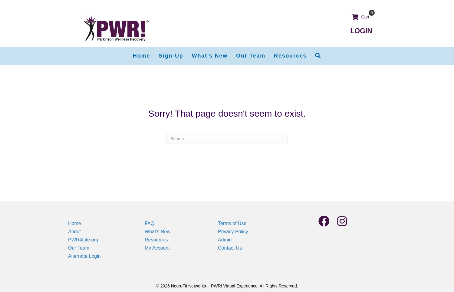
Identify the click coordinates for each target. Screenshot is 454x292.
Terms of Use (232, 223)
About (74, 231)
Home (74, 223)
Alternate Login (84, 256)
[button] (318, 56)
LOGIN (361, 31)
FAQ (149, 223)
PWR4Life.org (83, 239)
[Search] (227, 139)
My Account (157, 248)
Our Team (78, 248)
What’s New (157, 231)
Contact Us (230, 248)
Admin (225, 239)
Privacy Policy (233, 231)
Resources (156, 239)
